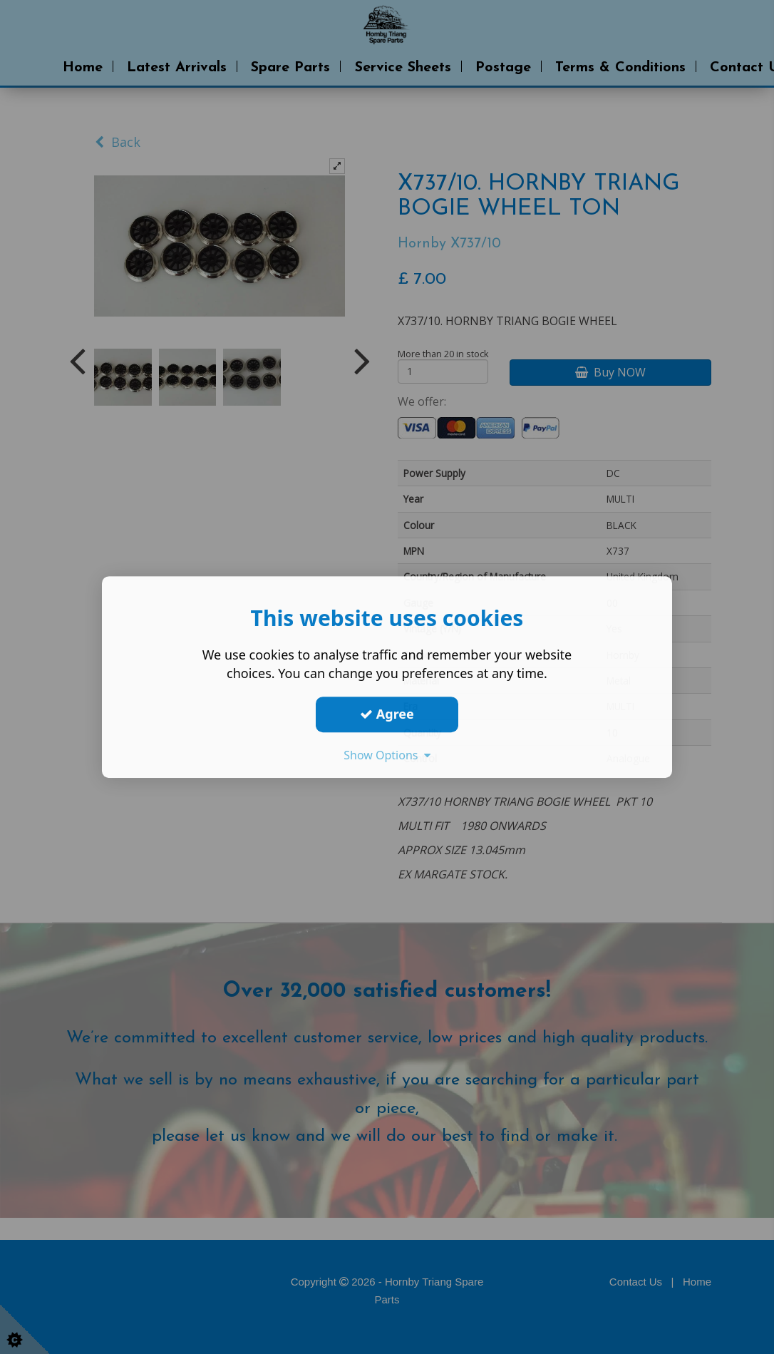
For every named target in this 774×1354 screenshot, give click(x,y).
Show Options (387, 755)
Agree (387, 713)
